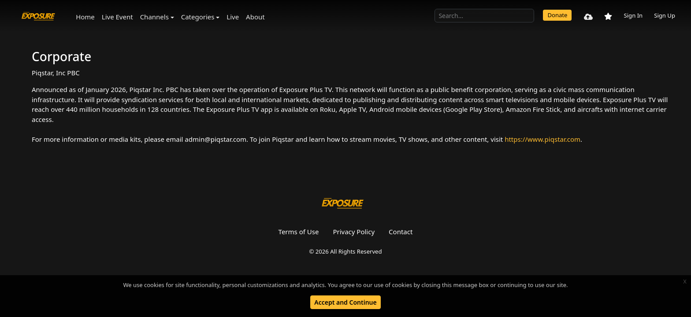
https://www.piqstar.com (542, 139)
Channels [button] (154, 16)
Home (85, 16)
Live (233, 16)
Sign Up (664, 15)
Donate (557, 15)
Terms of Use (299, 231)
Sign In (633, 15)
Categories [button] (198, 16)
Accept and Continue (345, 302)
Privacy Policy (354, 231)
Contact (400, 231)
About (255, 16)
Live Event (117, 16)
